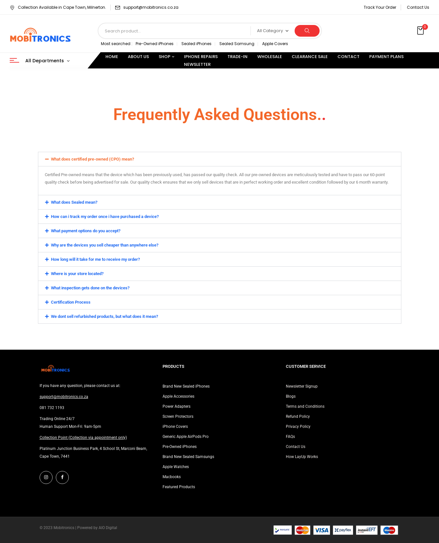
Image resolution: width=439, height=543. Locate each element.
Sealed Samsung (236, 43)
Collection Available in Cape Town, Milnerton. (58, 7)
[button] (421, 31)
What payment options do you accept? (85, 230)
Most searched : (116, 43)
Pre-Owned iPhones (155, 43)
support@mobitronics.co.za (150, 7)
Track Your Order (380, 7)
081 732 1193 (52, 407)
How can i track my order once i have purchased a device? (105, 216)
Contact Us (418, 7)
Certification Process (71, 302)
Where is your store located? (77, 273)
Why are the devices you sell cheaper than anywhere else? (104, 245)
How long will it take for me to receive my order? (95, 259)
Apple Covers (275, 43)
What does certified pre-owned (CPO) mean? (92, 159)
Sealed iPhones (196, 43)
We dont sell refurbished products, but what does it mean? (104, 316)
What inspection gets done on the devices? (90, 287)
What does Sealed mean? (74, 202)
